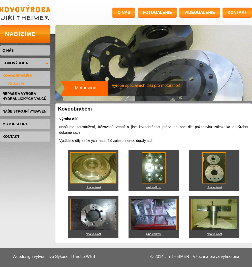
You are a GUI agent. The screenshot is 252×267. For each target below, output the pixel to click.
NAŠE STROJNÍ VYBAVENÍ (25, 111)
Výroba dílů (16, 83)
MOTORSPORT (25, 124)
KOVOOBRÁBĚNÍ (25, 76)
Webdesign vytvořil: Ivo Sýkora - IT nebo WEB (54, 256)
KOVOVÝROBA (25, 63)
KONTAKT (237, 12)
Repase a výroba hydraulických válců (24, 96)
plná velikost (93, 187)
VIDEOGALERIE (199, 12)
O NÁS (123, 12)
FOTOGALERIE (157, 12)
